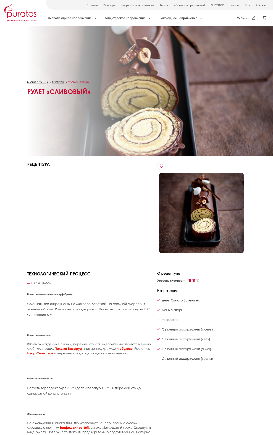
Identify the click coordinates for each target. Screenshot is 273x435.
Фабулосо (125, 348)
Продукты (92, 5)
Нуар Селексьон (40, 353)
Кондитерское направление (125, 18)
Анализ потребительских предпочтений (182, 5)
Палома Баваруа (68, 348)
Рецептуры (109, 5)
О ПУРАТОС (217, 5)
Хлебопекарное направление (70, 18)
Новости (234, 5)
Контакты (261, 5)
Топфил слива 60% (75, 427)
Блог (247, 5)
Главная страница (37, 82)
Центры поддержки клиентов (137, 5)
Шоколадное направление (178, 18)
